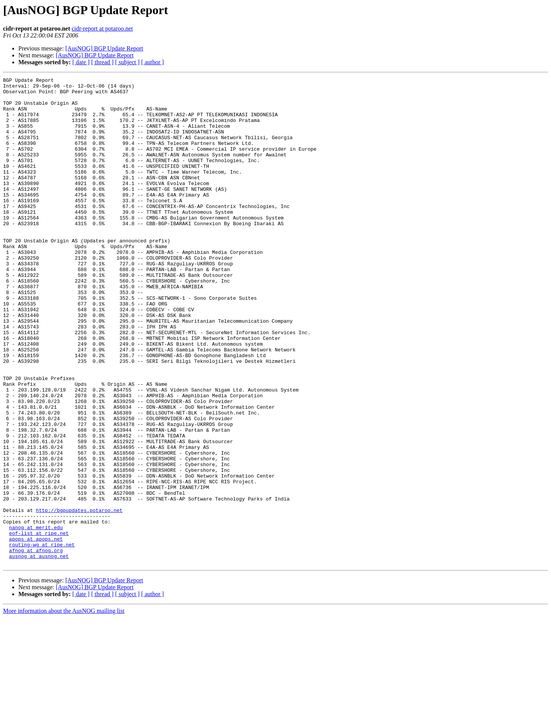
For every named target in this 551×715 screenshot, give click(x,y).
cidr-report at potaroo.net (102, 28)
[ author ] (152, 62)
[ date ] (81, 62)
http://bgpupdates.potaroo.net (79, 597)
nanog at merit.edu (36, 617)
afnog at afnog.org (36, 645)
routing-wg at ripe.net (42, 638)
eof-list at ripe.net (39, 624)
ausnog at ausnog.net (39, 652)
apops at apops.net (36, 631)
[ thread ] (102, 62)
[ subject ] (127, 62)
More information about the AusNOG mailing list (63, 708)
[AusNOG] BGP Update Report (104, 48)
